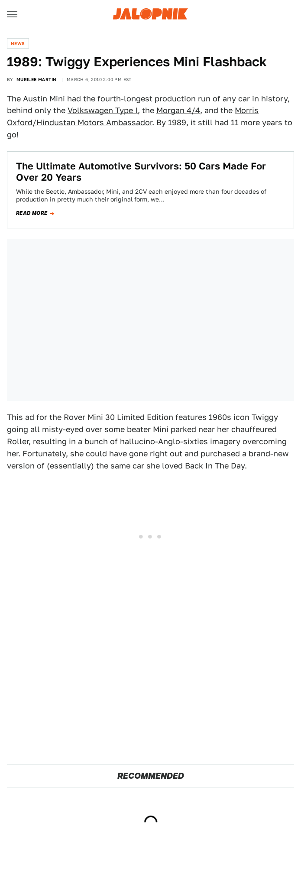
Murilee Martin (36, 79)
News (18, 43)
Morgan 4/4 (178, 110)
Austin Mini (44, 98)
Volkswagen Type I (103, 110)
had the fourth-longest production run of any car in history (177, 98)
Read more (32, 213)
